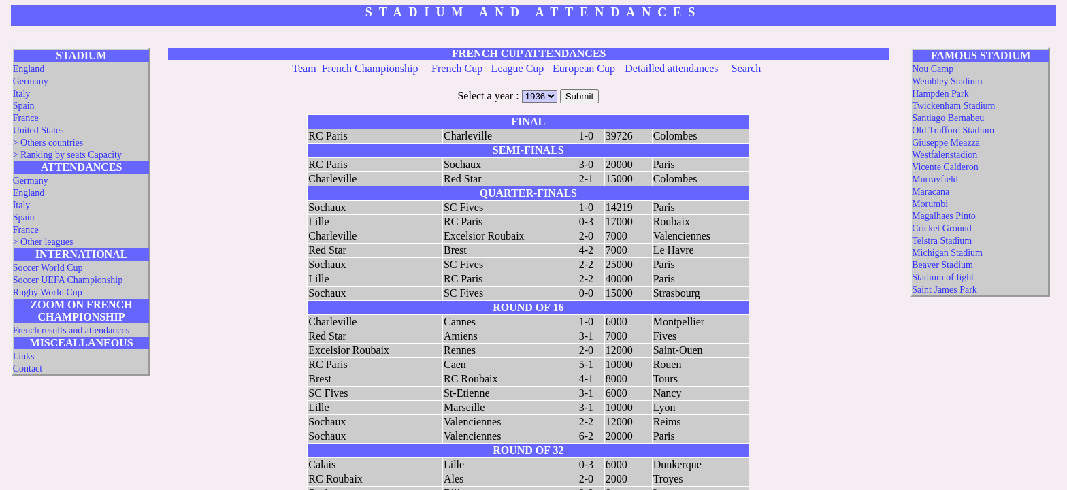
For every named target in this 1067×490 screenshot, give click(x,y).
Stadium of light (943, 277)
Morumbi (930, 204)
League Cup (517, 68)
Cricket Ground (941, 228)
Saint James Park (944, 289)
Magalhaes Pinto (944, 216)
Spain (24, 106)
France (26, 118)
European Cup (584, 68)
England (29, 69)
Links (24, 356)
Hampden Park (940, 93)
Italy (22, 93)
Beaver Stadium (942, 265)
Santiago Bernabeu (948, 118)
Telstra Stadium (942, 240)
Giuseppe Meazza (946, 142)
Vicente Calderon (945, 167)
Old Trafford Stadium (953, 130)
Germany (30, 81)
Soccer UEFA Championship (68, 280)
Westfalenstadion (944, 155)
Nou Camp (932, 69)
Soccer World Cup (48, 268)
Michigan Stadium (947, 253)
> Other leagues (43, 242)
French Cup (456, 68)
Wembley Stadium (947, 81)
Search (746, 68)
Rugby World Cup (47, 292)
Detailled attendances (671, 68)
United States (38, 130)
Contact (28, 368)
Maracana (930, 191)
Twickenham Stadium (953, 106)
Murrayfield (935, 179)
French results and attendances (71, 330)
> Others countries (48, 142)
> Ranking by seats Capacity (67, 155)
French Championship (370, 68)
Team (304, 68)
